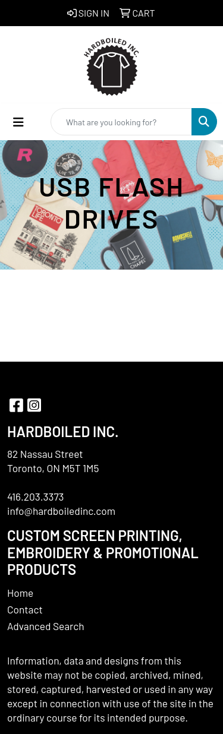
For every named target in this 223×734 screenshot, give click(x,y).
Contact (25, 609)
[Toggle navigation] (18, 122)
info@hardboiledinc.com (61, 511)
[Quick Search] (121, 121)
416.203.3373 (35, 496)
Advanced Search (45, 626)
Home (20, 593)
